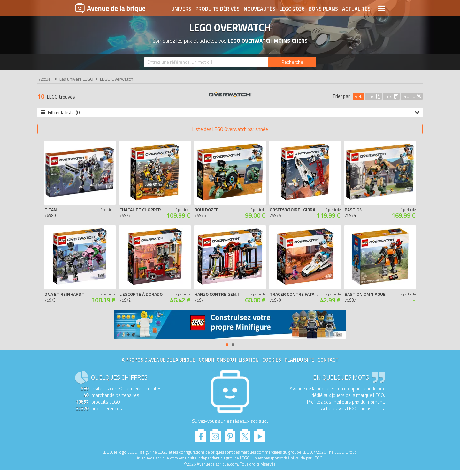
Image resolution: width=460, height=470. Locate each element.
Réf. (358, 96)
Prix (373, 96)
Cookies (271, 359)
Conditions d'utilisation (229, 359)
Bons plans (323, 8)
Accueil (46, 79)
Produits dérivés (217, 8)
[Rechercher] (292, 62)
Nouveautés (259, 8)
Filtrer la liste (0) (230, 112)
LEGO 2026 (292, 8)
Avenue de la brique (110, 8)
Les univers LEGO (76, 79)
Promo (411, 96)
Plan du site (299, 359)
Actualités (356, 8)
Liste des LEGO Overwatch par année (230, 129)
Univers (181, 8)
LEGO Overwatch (116, 79)
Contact (328, 359)
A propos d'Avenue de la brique (158, 359)
